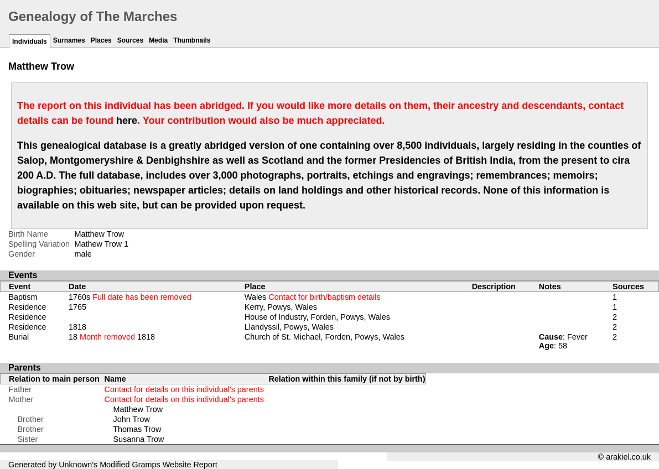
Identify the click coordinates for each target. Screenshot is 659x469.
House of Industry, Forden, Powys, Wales (317, 316)
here (126, 120)
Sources (130, 40)
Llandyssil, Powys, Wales (289, 326)
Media (158, 40)
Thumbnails (191, 40)
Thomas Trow (137, 429)
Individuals (29, 41)
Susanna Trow (138, 439)
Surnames (69, 40)
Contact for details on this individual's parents (184, 389)
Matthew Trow (138, 409)
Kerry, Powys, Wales (281, 307)
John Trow (131, 419)
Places (101, 40)
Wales (313, 297)
